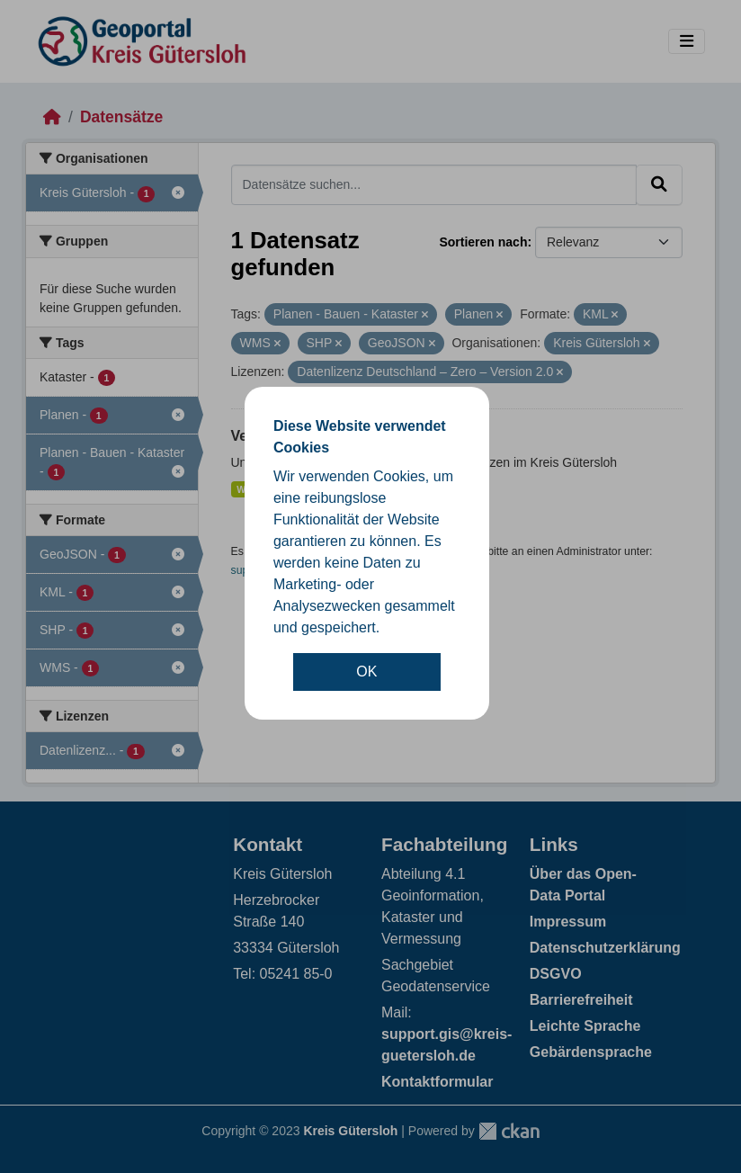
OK (366, 671)
